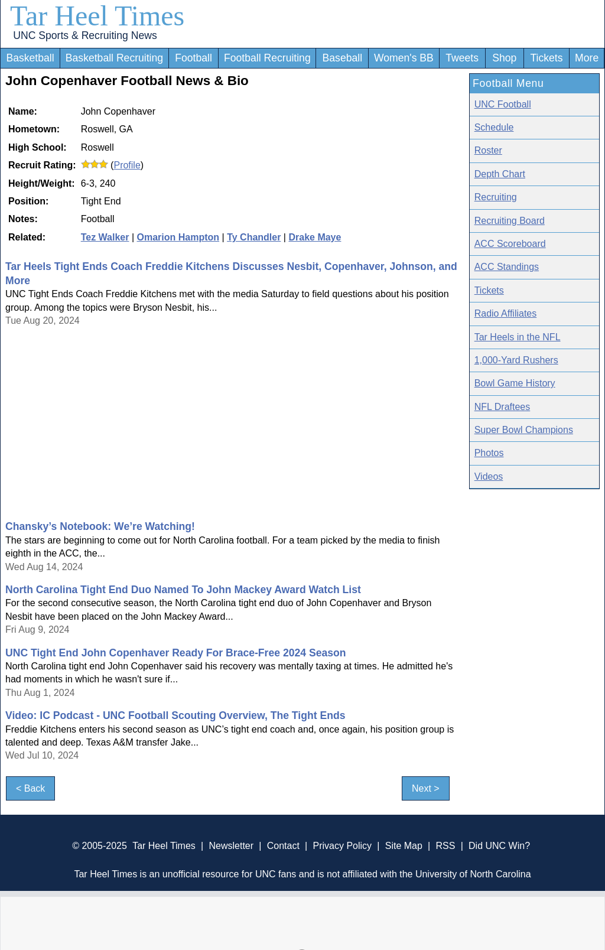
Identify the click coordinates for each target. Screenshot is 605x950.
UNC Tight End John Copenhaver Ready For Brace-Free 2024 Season (175, 653)
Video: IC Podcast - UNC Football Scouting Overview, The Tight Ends (175, 715)
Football (193, 58)
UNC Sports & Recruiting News (85, 35)
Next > (426, 788)
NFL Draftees (502, 407)
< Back (30, 788)
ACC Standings (506, 267)
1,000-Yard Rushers (516, 360)
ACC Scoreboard (510, 244)
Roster (488, 150)
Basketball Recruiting (114, 58)
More (587, 58)
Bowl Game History (514, 383)
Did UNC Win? (499, 846)
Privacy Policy (342, 846)
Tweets (462, 58)
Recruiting (495, 197)
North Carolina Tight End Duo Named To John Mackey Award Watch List (183, 590)
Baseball (343, 58)
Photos (489, 453)
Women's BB (404, 58)
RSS (445, 846)
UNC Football (502, 104)
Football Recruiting (267, 58)
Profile (126, 165)
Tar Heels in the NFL (517, 337)
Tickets (546, 58)
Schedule (494, 127)
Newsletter (231, 846)
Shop (504, 58)
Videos (488, 476)
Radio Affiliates (505, 313)
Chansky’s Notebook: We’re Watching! (100, 526)
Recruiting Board (509, 221)
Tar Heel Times (97, 15)
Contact (283, 846)
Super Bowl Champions (523, 430)
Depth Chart (499, 174)
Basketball (30, 58)
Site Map (403, 846)
